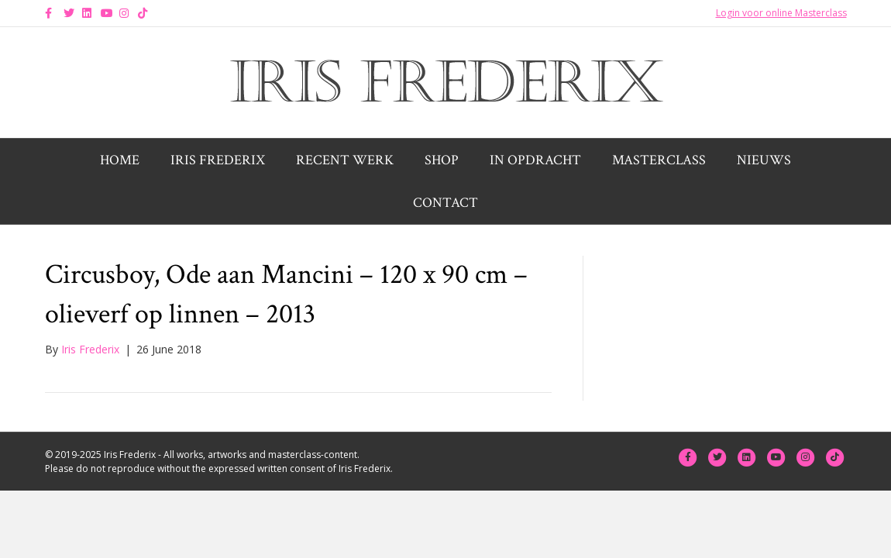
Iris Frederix (217, 160)
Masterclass (659, 160)
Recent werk (345, 160)
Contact (445, 203)
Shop (442, 160)
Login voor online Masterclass (781, 12)
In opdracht (535, 160)
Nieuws (764, 160)
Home (119, 160)
